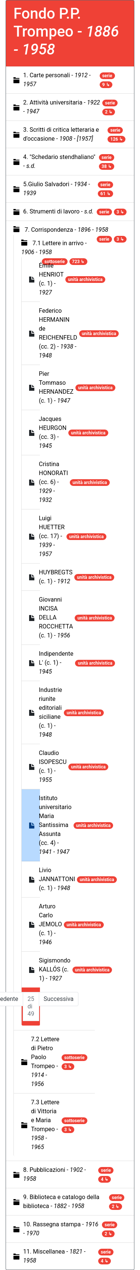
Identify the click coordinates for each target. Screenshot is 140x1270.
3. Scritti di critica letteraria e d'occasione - (61, 134)
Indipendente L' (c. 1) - (56, 662)
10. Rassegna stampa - (60, 1229)
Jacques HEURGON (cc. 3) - (52, 432)
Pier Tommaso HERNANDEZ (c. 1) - (56, 387)
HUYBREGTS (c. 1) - (55, 577)
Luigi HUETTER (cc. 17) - (52, 536)
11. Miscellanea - (54, 1256)
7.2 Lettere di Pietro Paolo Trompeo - (45, 1062)
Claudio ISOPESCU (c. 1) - (52, 766)
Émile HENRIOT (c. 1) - (51, 279)
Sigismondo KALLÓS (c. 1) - (55, 969)
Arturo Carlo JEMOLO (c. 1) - (50, 924)
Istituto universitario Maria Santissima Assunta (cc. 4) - (55, 825)
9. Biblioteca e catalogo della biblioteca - (61, 1201)
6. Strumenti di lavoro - (58, 211)
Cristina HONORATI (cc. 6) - (53, 482)
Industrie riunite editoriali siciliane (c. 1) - (50, 712)
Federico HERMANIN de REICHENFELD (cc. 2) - (58, 333)
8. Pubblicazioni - (54, 1174)
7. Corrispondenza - (66, 229)
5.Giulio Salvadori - (56, 189)
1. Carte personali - (57, 80)
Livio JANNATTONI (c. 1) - (57, 879)
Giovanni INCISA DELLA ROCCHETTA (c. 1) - (56, 617)
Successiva (59, 998)
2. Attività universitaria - (61, 107)
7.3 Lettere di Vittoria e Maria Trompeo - (45, 1125)
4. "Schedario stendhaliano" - (59, 161)
